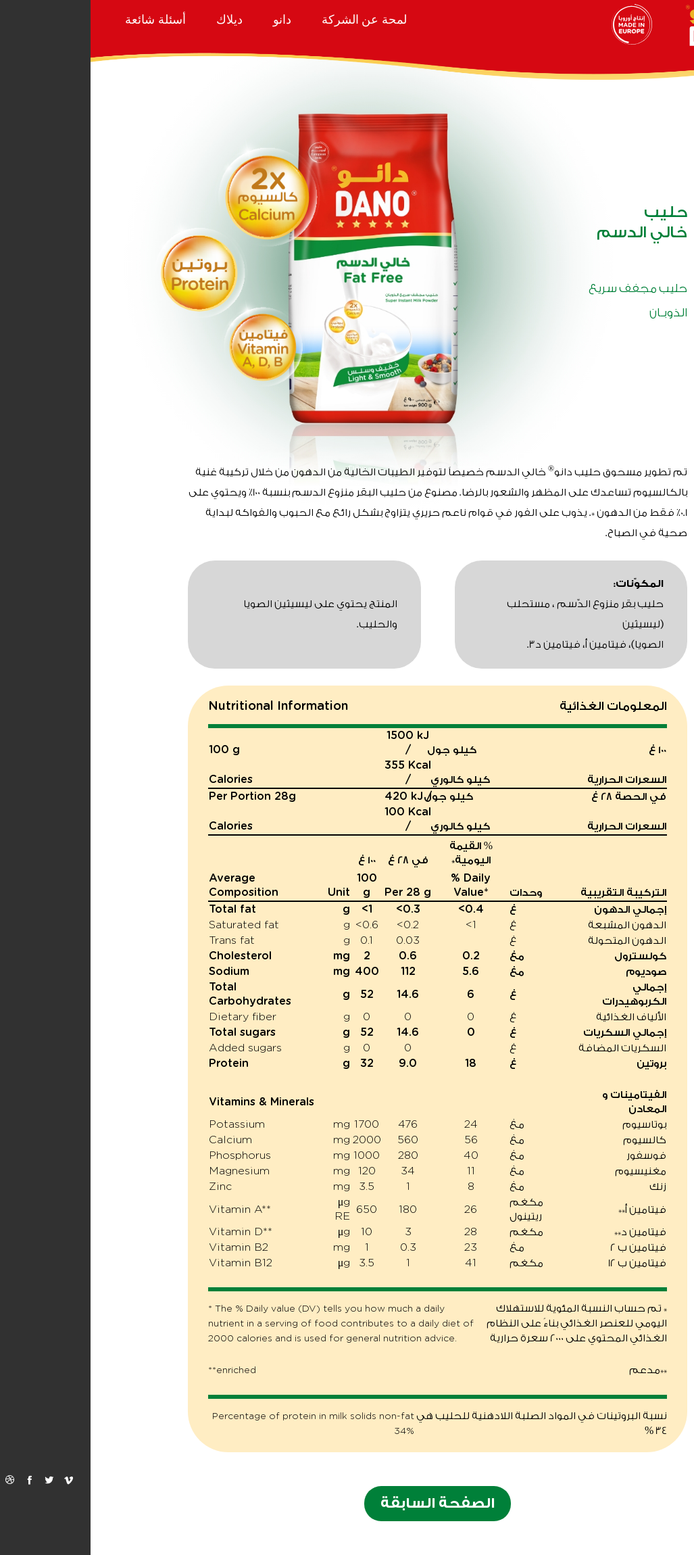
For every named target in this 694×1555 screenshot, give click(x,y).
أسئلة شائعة (64, 19)
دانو (191, 19)
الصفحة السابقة (347, 1503)
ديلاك (139, 19)
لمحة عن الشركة (273, 19)
